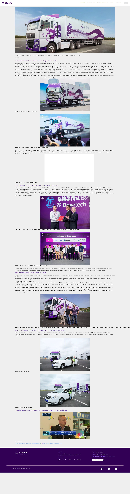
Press (112, 2)
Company (118, 2)
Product (82, 2)
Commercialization (102, 2)
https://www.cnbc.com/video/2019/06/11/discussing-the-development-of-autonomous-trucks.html (38, 443)
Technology (91, 2)
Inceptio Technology (7, 3)
